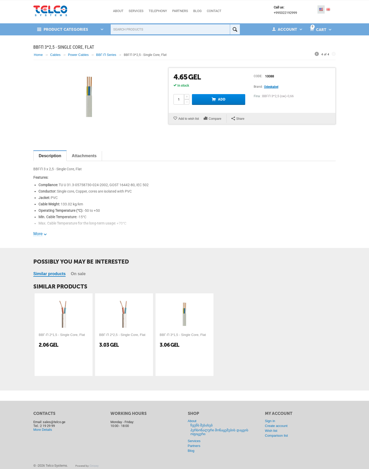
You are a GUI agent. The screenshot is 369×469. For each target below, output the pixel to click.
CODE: (258, 76)
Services (194, 441)
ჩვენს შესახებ (201, 425)
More (38, 234)
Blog (191, 451)
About (192, 421)
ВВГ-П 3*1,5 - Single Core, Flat (183, 335)
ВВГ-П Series (106, 55)
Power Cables (78, 55)
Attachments (84, 156)
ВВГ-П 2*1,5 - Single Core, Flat (62, 335)
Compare (215, 119)
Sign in (270, 421)
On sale (78, 274)
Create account (276, 426)
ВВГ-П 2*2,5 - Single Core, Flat (122, 335)
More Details (42, 430)
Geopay (94, 465)
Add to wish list (188, 119)
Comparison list (276, 435)
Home (38, 55)
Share (237, 119)
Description (50, 156)
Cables (55, 55)
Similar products (49, 274)
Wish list (271, 431)
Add (221, 99)
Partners (194, 446)
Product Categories (66, 29)
